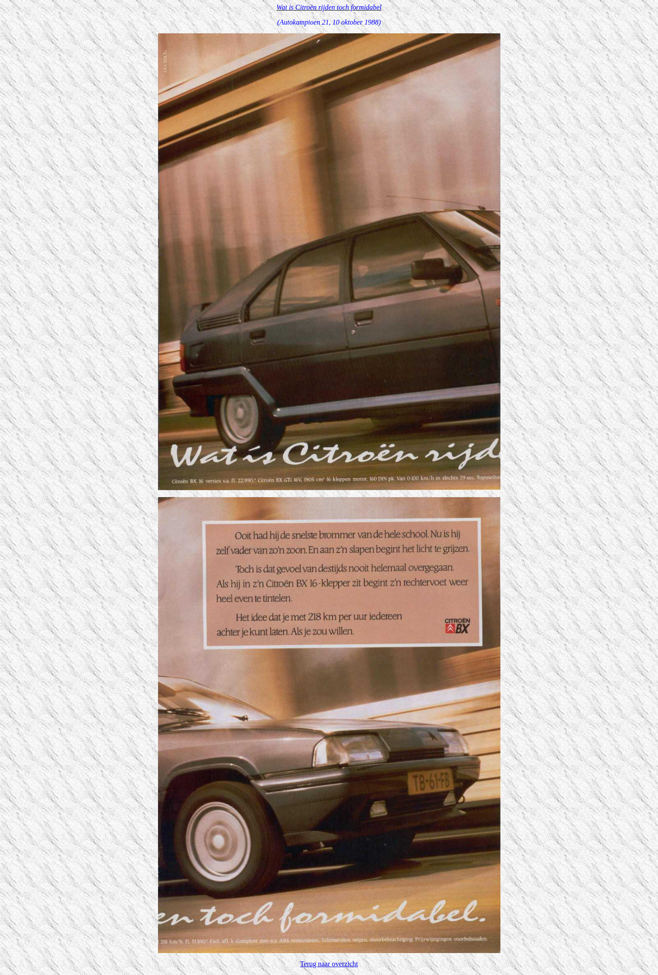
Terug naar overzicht (329, 964)
